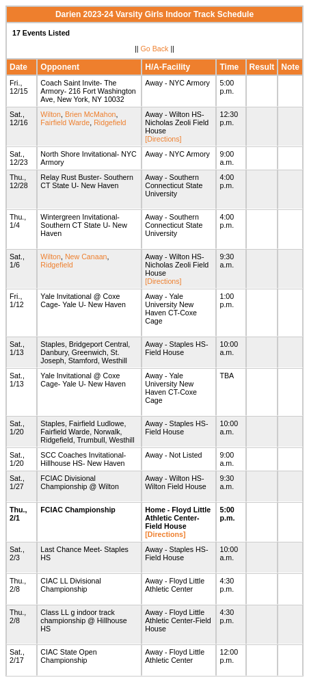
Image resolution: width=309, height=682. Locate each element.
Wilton (50, 114)
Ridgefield (110, 122)
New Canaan (86, 256)
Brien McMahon (90, 114)
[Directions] (163, 139)
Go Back (155, 48)
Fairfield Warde (65, 122)
